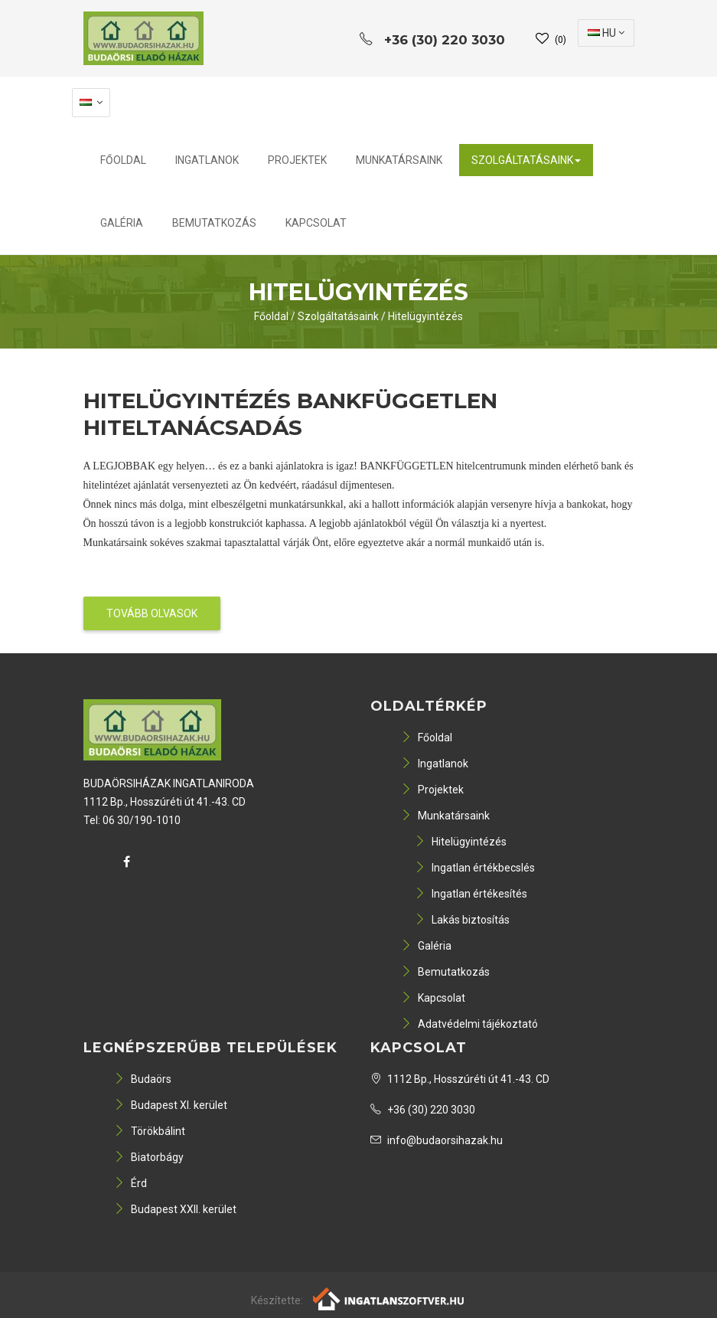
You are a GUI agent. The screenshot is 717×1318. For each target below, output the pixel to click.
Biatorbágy (149, 1157)
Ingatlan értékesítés (471, 894)
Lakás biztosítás (462, 920)
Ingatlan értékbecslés (475, 868)
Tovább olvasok (151, 613)
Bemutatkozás (214, 223)
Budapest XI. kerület (170, 1105)
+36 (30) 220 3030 (422, 1110)
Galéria (121, 223)
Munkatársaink (399, 160)
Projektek (297, 160)
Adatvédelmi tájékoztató (469, 1024)
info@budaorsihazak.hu (436, 1140)
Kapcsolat (316, 223)
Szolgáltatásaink (526, 160)
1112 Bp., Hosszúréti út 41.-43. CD (459, 1079)
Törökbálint (149, 1131)
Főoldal (123, 160)
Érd (130, 1183)
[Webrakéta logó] (389, 1297)
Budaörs (142, 1079)
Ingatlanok (207, 160)
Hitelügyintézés (425, 316)
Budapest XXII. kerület (175, 1209)
